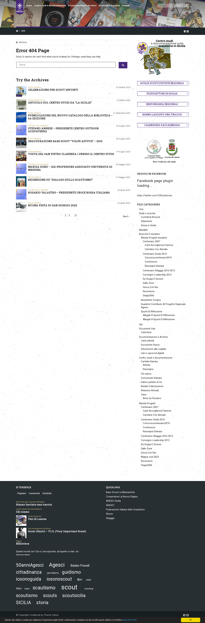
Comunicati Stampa (151, 377)
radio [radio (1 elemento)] (88, 579)
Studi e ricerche (147, 213)
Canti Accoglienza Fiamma (159, 245)
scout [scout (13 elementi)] (69, 587)
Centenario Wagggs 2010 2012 (159, 270)
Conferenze (151, 261)
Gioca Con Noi (150, 287)
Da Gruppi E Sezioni (153, 278)
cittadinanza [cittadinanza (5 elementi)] (29, 572)
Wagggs (110, 518)
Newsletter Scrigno (151, 300)
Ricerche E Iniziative (149, 234)
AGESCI (110, 505)
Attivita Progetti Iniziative (154, 237)
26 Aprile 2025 (123, 190)
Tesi (141, 209)
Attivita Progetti (147, 403)
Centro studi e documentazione (50, 5)
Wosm (109, 513)
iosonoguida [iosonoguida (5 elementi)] (28, 579)
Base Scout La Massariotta (120, 492)
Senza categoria (34, 87)
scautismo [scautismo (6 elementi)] (44, 588)
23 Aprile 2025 (123, 203)
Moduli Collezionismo (152, 386)
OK (190, 620)
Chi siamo (146, 373)
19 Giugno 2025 (123, 151)
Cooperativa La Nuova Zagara (122, 496)
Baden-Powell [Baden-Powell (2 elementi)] (79, 565)
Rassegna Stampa (154, 265)
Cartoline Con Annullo (156, 249)
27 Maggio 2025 (123, 177)
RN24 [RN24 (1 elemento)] (18, 588)
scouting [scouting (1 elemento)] (89, 588)
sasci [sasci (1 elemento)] (27, 588)
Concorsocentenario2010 (158, 257)
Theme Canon (51, 615)
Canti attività (147, 340)
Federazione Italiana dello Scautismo (125, 509)
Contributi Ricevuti (150, 217)
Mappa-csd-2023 (150, 456)
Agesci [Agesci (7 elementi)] (57, 565)
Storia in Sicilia (148, 225)
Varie (143, 394)
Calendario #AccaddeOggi (162, 125)
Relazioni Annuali (150, 390)
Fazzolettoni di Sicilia (162, 93)
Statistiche (146, 221)
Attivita (146, 365)
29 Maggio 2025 (123, 164)
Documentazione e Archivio (82, 5)
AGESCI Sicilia (113, 500)
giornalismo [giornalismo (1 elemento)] (53, 573)
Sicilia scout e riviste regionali (162, 83)
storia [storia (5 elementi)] (42, 602)
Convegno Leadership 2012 (157, 274)
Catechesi (146, 332)
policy (124, 620)
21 (75, 215)
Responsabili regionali (162, 104)
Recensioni (148, 291)
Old (140, 324)
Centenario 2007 (151, 241)
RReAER (143, 230)
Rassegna (148, 369)
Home (29, 5)
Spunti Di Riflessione (151, 311)
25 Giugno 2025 (123, 126)
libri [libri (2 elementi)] (79, 579)
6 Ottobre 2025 (123, 100)
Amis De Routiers (152, 398)
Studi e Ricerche (34, 516)
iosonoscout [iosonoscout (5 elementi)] (59, 579)
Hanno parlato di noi (36, 100)
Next (126, 216)
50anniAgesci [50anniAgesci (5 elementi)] (30, 565)
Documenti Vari (147, 328)
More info (132, 620)
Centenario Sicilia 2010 (155, 253)
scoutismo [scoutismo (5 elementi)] (27, 595)
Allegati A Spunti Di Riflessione (159, 315)
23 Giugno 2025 (123, 139)
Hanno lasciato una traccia (162, 114)
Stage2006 (148, 295)
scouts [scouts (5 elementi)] (50, 595)
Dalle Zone (148, 283)
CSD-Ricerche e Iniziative (38, 125)
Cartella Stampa (149, 361)
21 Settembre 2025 (121, 113)
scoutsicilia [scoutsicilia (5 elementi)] (74, 595)
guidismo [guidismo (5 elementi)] (71, 572)
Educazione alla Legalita (153, 349)
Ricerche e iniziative (109, 5)
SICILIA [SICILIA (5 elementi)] (23, 602)
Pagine (42, 502)
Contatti (126, 5)
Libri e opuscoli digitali (152, 353)
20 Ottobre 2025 (123, 87)
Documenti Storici (150, 344)
